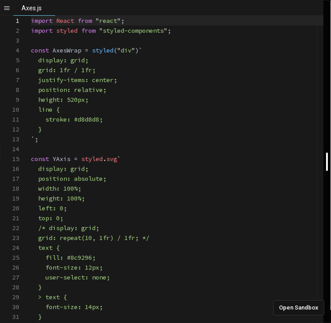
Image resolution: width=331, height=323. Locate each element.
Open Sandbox (298, 307)
